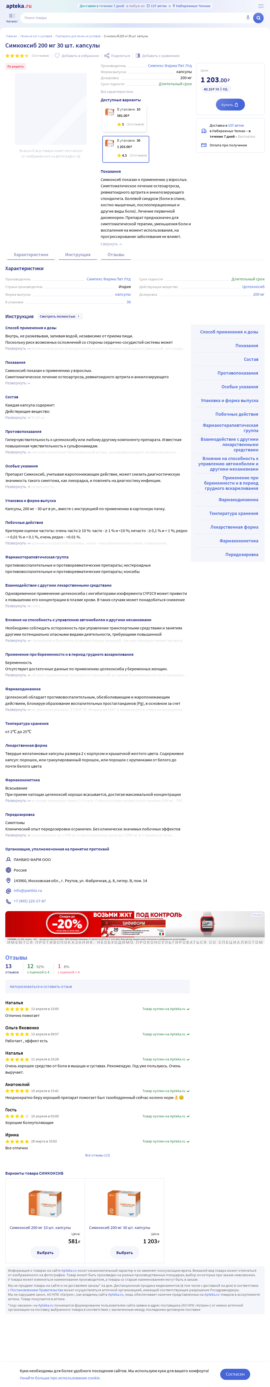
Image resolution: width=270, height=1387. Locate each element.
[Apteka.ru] (18, 6)
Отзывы (116, 254)
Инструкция (78, 254)
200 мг (259, 294)
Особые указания (239, 387)
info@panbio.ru (28, 890)
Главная (11, 36)
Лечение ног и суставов (36, 36)
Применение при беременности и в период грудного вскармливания (231, 483)
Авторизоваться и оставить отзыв (41, 986)
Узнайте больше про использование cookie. (60, 1377)
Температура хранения (233, 513)
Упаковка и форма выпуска (229, 400)
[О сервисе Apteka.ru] (261, 6)
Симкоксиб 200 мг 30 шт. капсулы (119, 1227)
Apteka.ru (69, 1270)
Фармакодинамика (238, 499)
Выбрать (45, 1252)
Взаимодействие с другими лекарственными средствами (229, 444)
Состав (251, 359)
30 (129, 301)
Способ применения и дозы (229, 332)
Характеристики (31, 254)
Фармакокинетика (239, 541)
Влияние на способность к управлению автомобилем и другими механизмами (228, 463)
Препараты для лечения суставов (77, 36)
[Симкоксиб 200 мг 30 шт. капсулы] (126, 149)
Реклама (257, 914)
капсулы (123, 294)
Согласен (235, 1374)
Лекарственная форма (234, 527)
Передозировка (241, 554)
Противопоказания (238, 373)
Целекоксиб (253, 286)
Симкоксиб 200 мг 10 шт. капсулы (40, 1227)
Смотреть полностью (60, 316)
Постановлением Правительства (36, 1290)
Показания (246, 345)
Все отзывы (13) (97, 1155)
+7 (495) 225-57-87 (30, 900)
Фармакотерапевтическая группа (230, 427)
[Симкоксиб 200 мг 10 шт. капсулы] (124, 118)
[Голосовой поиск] (248, 18)
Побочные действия (236, 414)
